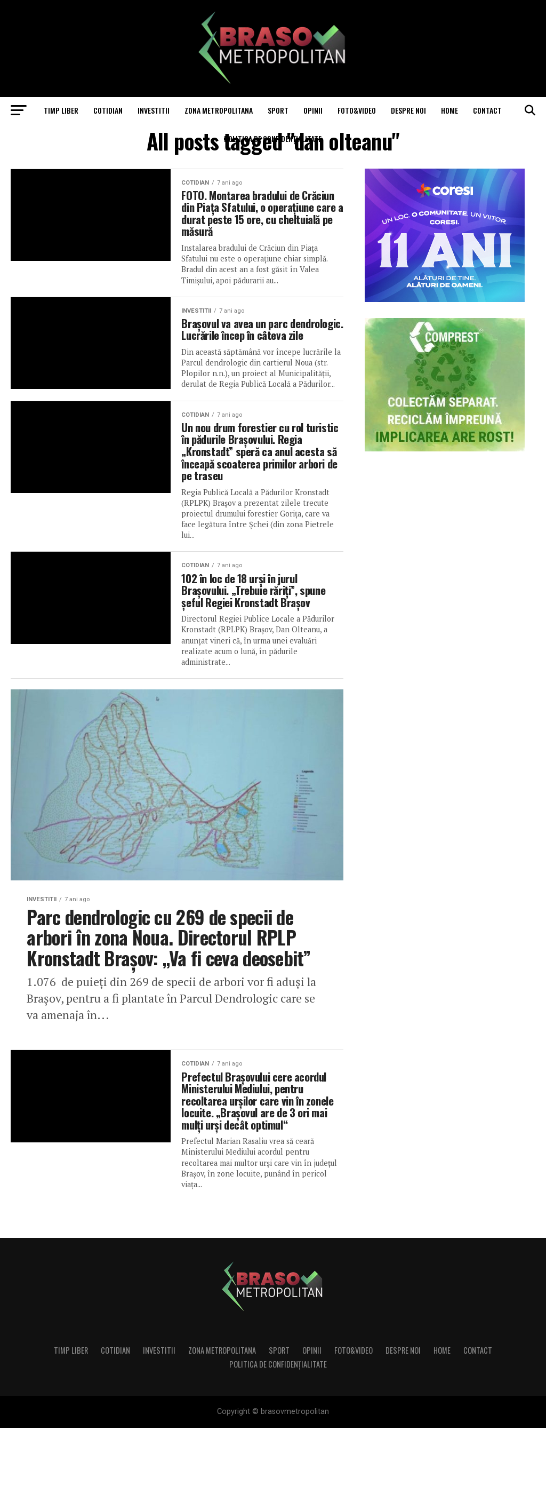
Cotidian (108, 110)
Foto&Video (357, 110)
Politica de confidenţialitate (273, 138)
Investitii (154, 110)
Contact (487, 110)
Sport (278, 110)
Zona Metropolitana (218, 110)
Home (449, 110)
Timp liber (61, 110)
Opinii (313, 110)
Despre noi (408, 110)
